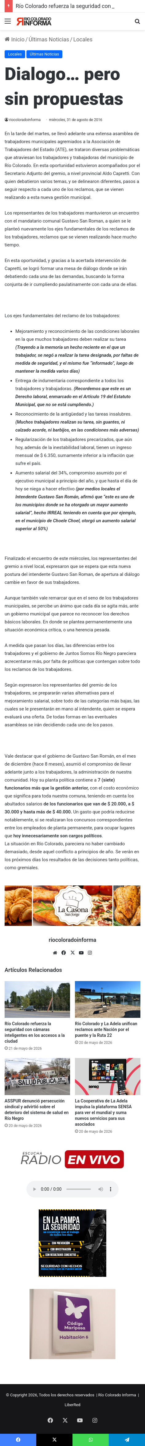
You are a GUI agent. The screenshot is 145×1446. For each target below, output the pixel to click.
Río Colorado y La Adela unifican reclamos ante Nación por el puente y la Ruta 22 (106, 1029)
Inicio (15, 39)
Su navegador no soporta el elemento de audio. (72, 1189)
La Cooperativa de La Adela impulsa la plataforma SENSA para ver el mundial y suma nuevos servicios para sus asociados (103, 1112)
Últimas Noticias (49, 39)
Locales (82, 39)
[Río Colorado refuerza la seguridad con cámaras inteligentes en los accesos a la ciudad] (37, 999)
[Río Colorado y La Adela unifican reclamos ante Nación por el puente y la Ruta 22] (107, 999)
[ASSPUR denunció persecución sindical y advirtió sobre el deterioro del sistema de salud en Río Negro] (37, 1076)
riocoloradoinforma (25, 120)
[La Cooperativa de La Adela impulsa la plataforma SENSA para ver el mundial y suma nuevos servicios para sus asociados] (107, 1076)
